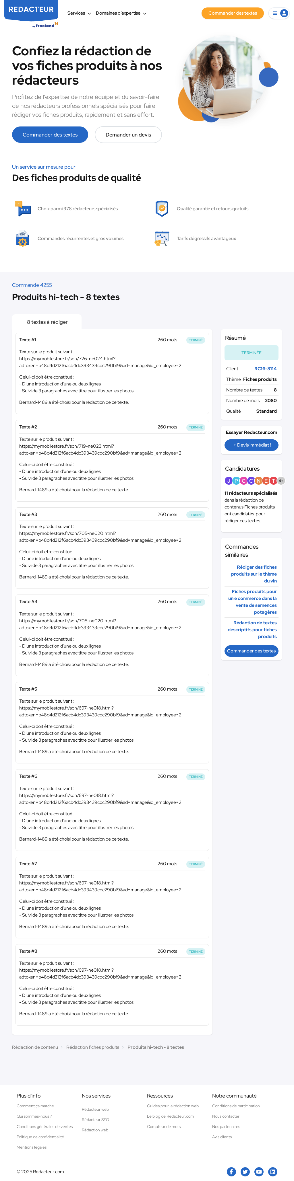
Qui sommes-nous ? (34, 1116)
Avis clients (222, 1136)
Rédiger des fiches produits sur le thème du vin (254, 574)
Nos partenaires (226, 1126)
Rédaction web (95, 1130)
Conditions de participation (236, 1105)
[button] (279, 13)
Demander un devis (128, 134)
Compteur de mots (164, 1126)
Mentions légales (32, 1147)
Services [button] (79, 13)
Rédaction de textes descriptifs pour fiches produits (252, 630)
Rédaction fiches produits (92, 1047)
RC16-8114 (265, 369)
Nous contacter (225, 1116)
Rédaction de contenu (35, 1047)
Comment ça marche (35, 1105)
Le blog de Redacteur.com (170, 1116)
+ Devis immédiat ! (252, 445)
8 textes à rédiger (47, 322)
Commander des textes (50, 134)
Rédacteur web (95, 1109)
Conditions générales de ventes (45, 1126)
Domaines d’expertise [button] (121, 13)
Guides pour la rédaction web (173, 1105)
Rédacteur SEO (95, 1119)
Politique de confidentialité (40, 1136)
